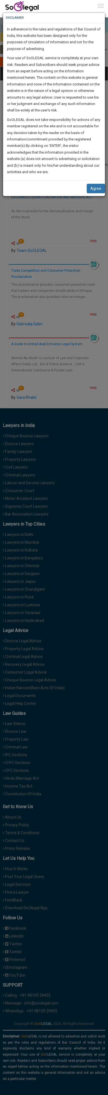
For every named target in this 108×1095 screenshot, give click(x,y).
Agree (95, 188)
